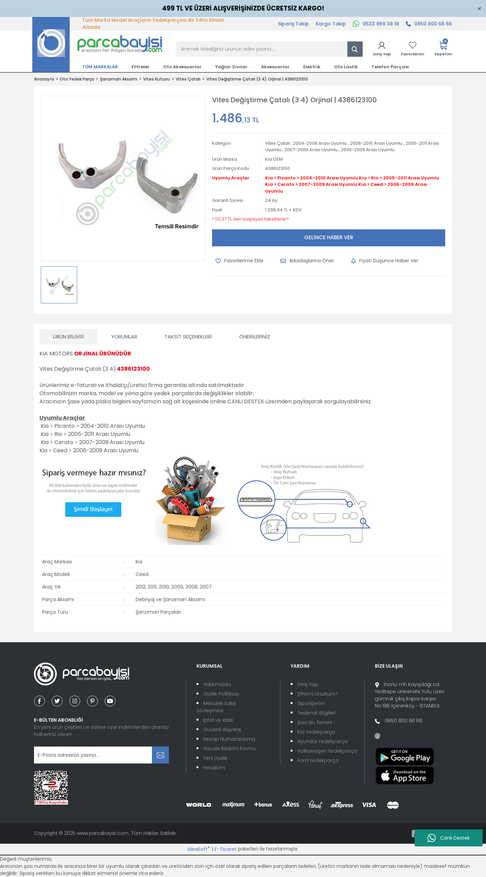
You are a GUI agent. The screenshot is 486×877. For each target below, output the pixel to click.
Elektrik (311, 67)
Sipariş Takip (293, 23)
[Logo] (97, 44)
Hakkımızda (217, 684)
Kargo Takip (331, 23)
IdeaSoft (199, 849)
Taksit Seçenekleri (188, 336)
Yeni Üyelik (215, 758)
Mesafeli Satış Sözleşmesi (216, 707)
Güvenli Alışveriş (222, 729)
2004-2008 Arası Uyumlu (320, 143)
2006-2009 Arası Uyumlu (368, 149)
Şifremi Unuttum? (317, 693)
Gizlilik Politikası (221, 693)
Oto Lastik (346, 67)
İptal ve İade (218, 720)
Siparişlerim (311, 703)
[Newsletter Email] (101, 755)
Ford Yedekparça (318, 760)
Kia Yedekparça (316, 732)
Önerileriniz (254, 336)
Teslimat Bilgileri (316, 712)
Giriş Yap (307, 684)
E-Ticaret (225, 849)
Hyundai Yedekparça (322, 741)
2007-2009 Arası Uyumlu (311, 149)
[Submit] (160, 755)
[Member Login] (382, 49)
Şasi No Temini (314, 722)
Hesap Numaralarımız (229, 739)
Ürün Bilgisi (68, 336)
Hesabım (214, 767)
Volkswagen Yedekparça (327, 751)
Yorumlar (124, 336)
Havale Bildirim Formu (229, 748)
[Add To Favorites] (239, 261)
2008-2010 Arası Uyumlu (376, 143)
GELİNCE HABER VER (328, 237)
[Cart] (443, 49)
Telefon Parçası (390, 67)
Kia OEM (274, 159)
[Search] (269, 49)
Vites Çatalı (277, 143)
